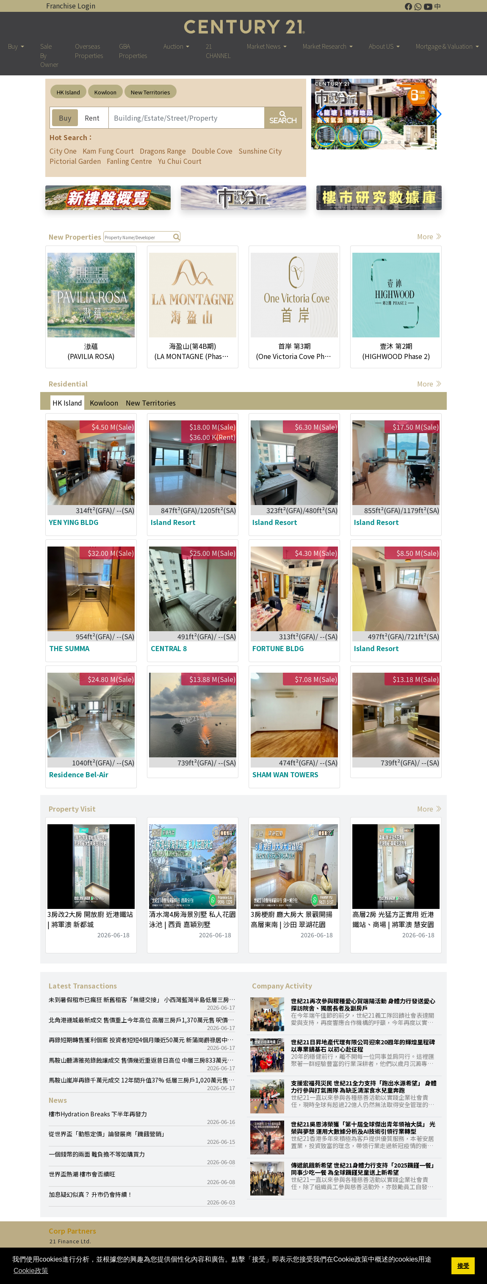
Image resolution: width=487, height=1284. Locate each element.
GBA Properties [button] (133, 50)
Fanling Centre (129, 161)
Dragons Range (163, 151)
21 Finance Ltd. (70, 1241)
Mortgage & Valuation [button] (445, 45)
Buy (65, 118)
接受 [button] (463, 1265)
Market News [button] (264, 45)
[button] (437, 114)
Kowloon (105, 92)
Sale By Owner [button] (49, 55)
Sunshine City (260, 151)
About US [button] (382, 45)
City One (63, 151)
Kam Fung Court (108, 151)
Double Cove (212, 151)
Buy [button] (13, 45)
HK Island (68, 92)
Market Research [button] (325, 45)
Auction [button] (174, 45)
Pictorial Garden (75, 161)
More (429, 236)
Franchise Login (70, 5)
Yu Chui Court (180, 161)
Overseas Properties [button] (89, 50)
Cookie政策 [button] (31, 1270)
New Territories (150, 92)
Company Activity (282, 985)
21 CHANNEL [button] (218, 50)
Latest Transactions (83, 985)
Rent (92, 118)
